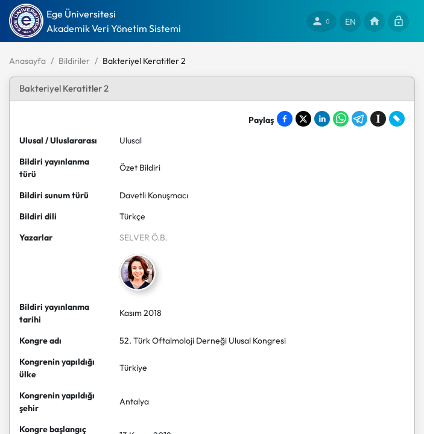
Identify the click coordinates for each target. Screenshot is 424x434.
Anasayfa (27, 60)
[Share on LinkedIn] (322, 119)
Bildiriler (74, 60)
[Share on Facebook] (285, 119)
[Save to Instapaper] (378, 119)
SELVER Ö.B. (143, 237)
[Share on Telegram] (359, 119)
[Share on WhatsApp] (341, 119)
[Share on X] (303, 119)
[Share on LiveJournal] (397, 119)
